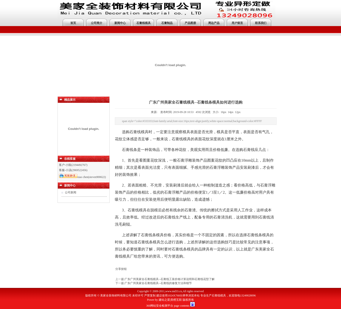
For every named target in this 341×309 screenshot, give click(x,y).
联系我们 (260, 23)
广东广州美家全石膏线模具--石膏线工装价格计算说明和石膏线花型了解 (170, 279)
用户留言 (237, 23)
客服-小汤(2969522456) (73, 170)
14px (230, 112)
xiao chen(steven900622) (82, 177)
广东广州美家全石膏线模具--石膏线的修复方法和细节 (158, 283)
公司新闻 (70, 192)
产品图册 (190, 23)
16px (223, 112)
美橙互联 (176, 299)
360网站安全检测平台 (159, 305)
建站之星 (164, 299)
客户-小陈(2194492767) (73, 165)
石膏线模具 (143, 23)
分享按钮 (121, 269)
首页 (73, 23)
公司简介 (96, 23)
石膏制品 (167, 23)
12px (238, 112)
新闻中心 (120, 23)
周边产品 (214, 23)
